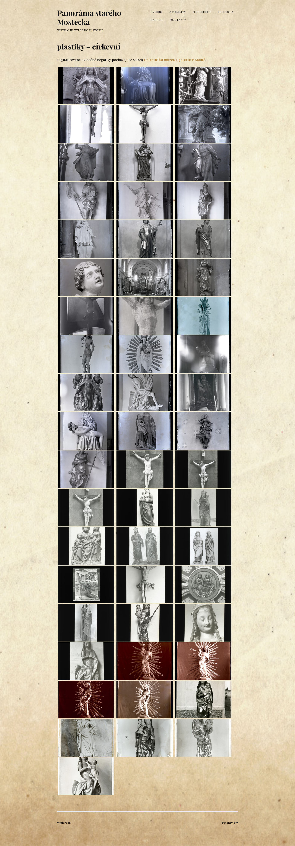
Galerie (157, 20)
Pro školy (226, 12)
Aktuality (177, 12)
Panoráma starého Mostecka (89, 17)
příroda (65, 822)
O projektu (202, 12)
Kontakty (178, 20)
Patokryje (228, 822)
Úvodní (156, 12)
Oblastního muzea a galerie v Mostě (174, 60)
